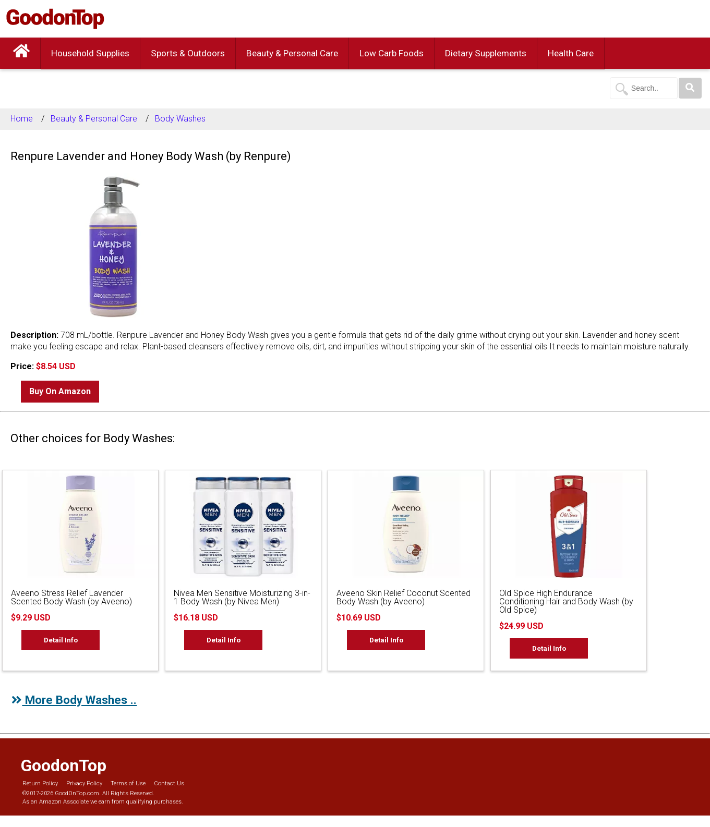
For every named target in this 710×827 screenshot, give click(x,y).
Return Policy (40, 783)
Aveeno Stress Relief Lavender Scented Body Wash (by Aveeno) (71, 597)
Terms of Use (128, 783)
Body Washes (180, 119)
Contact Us (169, 783)
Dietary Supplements (485, 53)
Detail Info (61, 640)
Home (21, 119)
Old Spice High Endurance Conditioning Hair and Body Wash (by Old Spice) (566, 601)
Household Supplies (90, 53)
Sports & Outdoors (188, 53)
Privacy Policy (84, 783)
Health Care (571, 53)
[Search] (690, 88)
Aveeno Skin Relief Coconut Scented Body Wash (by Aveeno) (403, 597)
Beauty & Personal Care (292, 53)
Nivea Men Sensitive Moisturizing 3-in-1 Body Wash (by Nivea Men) (242, 597)
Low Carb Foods (391, 53)
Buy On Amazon (60, 391)
